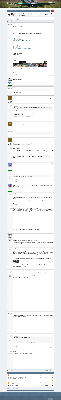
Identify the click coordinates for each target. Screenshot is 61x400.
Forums (17, 8)
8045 (24, 40)
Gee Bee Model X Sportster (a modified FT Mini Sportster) (18, 380)
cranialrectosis (10, 82)
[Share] (51, 163)
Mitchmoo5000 (11, 378)
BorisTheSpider (47, 378)
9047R (19, 40)
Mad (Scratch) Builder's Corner (18, 375)
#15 (52, 234)
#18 (52, 312)
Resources (29, 8)
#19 (52, 334)
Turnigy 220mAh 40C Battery (17, 46)
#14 (52, 207)
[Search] (50, 9)
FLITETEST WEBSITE (10, 394)
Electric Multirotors (16, 383)
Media (35, 8)
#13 (52, 193)
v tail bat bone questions (13, 382)
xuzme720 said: (16, 174)
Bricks (45, 375)
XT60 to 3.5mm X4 (15, 47)
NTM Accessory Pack (16, 44)
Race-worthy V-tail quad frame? (14, 385)
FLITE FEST (14, 394)
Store (13, 8)
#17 (52, 270)
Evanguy (10, 375)
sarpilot (10, 383)
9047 (17, 40)
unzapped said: (16, 336)
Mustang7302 (10, 101)
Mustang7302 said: (16, 106)
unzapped (9, 19)
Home (9, 8)
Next (10, 21)
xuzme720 (10, 188)
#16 (52, 248)
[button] (19, 9)
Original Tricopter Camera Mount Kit (18, 39)
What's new (23, 8)
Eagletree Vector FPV (16, 51)
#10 (52, 163)
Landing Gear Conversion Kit (17, 38)
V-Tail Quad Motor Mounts (16, 37)
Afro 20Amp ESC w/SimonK (16, 45)
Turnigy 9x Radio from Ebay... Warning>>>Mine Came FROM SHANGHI (22, 48)
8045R (26, 40)
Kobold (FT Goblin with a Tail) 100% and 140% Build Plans (18, 377)
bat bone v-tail (17, 19)
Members (39, 8)
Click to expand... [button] (33, 342)
